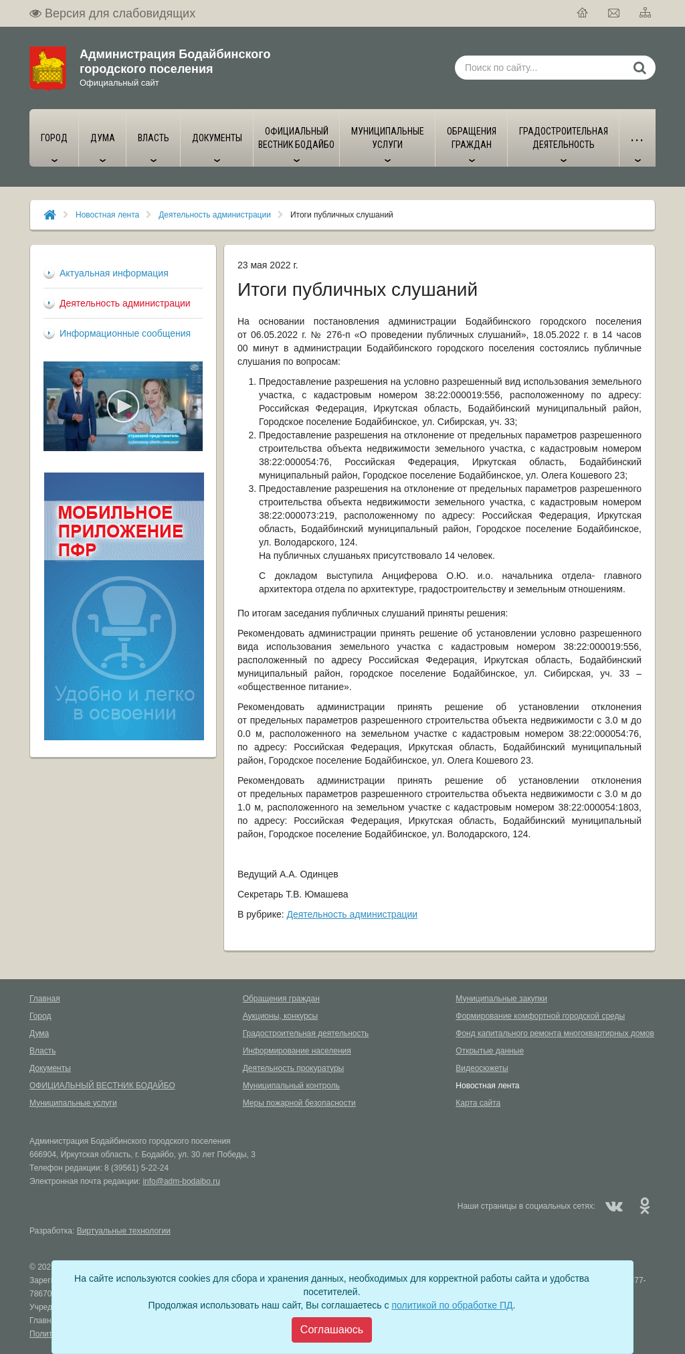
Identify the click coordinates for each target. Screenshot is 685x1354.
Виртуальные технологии (124, 1231)
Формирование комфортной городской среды (540, 1016)
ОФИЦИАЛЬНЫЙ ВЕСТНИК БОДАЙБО (102, 1085)
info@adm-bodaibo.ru (181, 1181)
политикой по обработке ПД (451, 1305)
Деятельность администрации (215, 215)
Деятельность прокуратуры (294, 1068)
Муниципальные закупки (501, 998)
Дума (39, 1033)
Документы (50, 1068)
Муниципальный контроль (291, 1085)
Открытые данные (490, 1050)
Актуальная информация (114, 273)
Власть (42, 1050)
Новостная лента (107, 215)
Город (40, 1016)
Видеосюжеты (482, 1068)
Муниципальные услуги (73, 1103)
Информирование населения (297, 1050)
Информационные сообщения (125, 333)
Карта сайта (478, 1103)
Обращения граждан (281, 998)
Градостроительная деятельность (306, 1033)
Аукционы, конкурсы (280, 1016)
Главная (44, 998)
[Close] (332, 1330)
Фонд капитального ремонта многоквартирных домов (555, 1033)
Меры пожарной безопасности (299, 1103)
